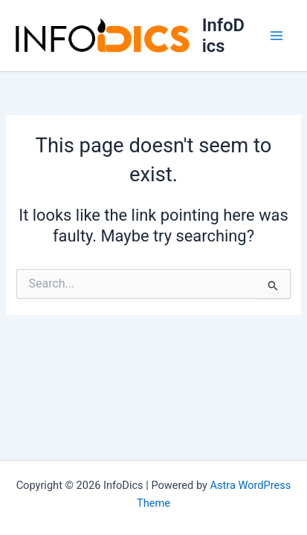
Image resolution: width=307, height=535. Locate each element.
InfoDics (223, 35)
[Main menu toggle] (276, 35)
